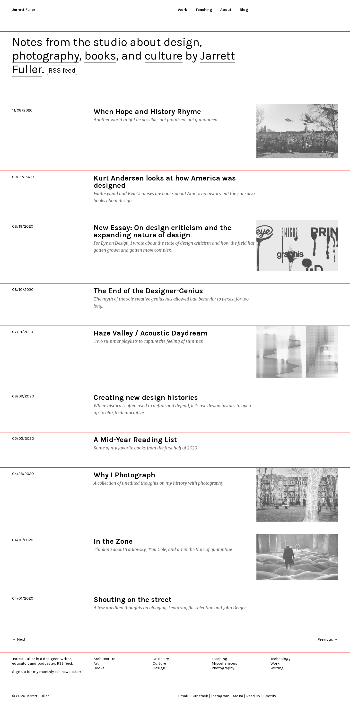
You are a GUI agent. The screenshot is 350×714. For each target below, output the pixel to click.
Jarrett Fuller (23, 9)
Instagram (220, 696)
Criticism (161, 658)
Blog (244, 9)
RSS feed (62, 70)
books (100, 55)
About (225, 9)
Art (96, 663)
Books (99, 668)
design (182, 42)
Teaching (203, 9)
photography (45, 55)
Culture (159, 663)
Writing (277, 668)
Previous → (328, 639)
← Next (18, 639)
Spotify (269, 696)
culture (164, 55)
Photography (223, 668)
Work (182, 9)
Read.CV (253, 696)
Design (159, 668)
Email (183, 696)
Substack (200, 696)
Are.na (238, 696)
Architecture (104, 658)
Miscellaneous (224, 663)
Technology (280, 658)
